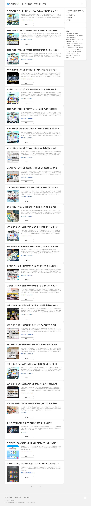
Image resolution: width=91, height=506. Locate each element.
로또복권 (81, 35)
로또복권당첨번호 (70, 47)
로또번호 (45, 4)
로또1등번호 (75, 33)
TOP (85, 498)
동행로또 (68, 53)
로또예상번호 (28, 4)
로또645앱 (68, 55)
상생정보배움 (26, 497)
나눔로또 (76, 35)
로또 (78, 39)
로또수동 (80, 43)
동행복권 (79, 51)
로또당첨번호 (37, 4)
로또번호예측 (77, 45)
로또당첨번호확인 (70, 35)
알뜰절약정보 (18, 497)
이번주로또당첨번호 (76, 55)
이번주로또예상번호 (75, 53)
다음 (40, 486)
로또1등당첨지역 (69, 45)
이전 (28, 486)
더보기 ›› (27, 24)
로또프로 (76, 47)
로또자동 (72, 49)
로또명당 (81, 47)
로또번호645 (73, 51)
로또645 (68, 49)
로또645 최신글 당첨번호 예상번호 (75, 11)
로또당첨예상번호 (70, 57)
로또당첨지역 (74, 41)
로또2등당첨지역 (69, 43)
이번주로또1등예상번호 (71, 39)
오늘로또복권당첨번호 (70, 37)
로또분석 (68, 51)
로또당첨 (81, 39)
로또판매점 (68, 41)
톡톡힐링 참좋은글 (8, 497)
